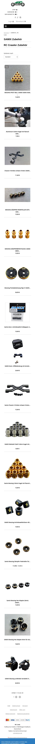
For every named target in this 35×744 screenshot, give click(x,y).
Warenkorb (12, 12)
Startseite (6, 33)
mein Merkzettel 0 (11, 14)
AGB (8, 706)
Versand (25, 706)
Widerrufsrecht (10, 714)
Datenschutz (16, 706)
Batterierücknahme (23, 714)
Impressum (13, 710)
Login (14, 9)
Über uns (22, 710)
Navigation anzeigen (6, 26)
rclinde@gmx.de (17, 733)
